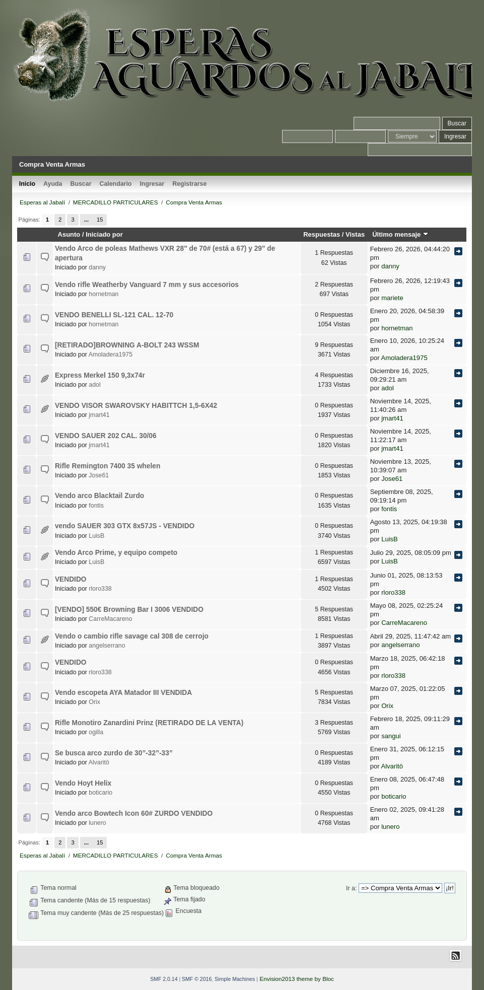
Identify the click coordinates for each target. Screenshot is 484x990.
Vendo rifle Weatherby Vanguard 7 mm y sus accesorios (147, 285)
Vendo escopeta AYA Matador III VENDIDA (123, 692)
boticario (100, 792)
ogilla (96, 732)
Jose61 (99, 475)
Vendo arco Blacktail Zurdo (99, 496)
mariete (392, 298)
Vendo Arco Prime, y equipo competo (116, 552)
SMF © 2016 (197, 979)
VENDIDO (71, 579)
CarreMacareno (110, 618)
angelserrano (107, 645)
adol (94, 384)
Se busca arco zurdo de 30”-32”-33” (114, 753)
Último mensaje (400, 234)
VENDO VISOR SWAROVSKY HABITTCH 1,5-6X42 (136, 405)
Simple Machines (235, 979)
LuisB (96, 535)
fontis (96, 505)
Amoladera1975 (110, 354)
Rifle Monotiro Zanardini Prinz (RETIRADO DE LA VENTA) (149, 723)
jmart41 (99, 414)
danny (97, 267)
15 (100, 220)
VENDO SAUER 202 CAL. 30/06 (106, 436)
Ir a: (351, 888)
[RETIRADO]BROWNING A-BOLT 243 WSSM (127, 345)
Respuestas (321, 234)
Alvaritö (99, 762)
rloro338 (100, 588)
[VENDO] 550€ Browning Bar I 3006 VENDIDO (129, 609)
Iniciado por (104, 234)
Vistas (355, 234)
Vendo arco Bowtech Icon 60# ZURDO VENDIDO (134, 813)
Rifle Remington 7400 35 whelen (107, 466)
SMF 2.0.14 (163, 979)
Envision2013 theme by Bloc (296, 978)
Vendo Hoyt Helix (83, 783)
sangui (391, 736)
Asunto (69, 234)
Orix (94, 701)
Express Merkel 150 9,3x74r (100, 375)
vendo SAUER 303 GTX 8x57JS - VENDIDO (124, 526)
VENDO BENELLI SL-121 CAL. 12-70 (114, 315)
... (86, 220)
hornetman (103, 294)
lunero (97, 822)
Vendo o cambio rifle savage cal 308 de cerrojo (132, 636)
